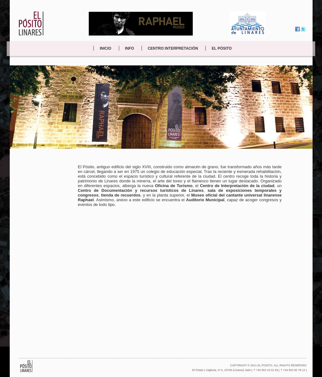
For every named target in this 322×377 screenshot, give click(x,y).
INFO (129, 48)
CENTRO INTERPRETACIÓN (173, 48)
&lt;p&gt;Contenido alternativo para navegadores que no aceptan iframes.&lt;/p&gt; (180, 282)
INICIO (105, 48)
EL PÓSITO (222, 48)
